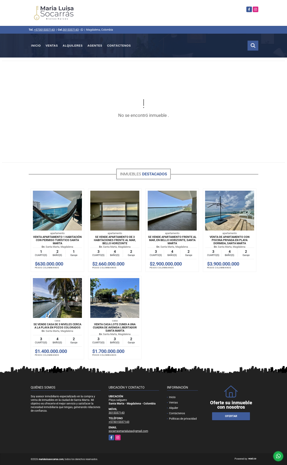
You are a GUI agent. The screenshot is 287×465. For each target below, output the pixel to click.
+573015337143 (44, 29)
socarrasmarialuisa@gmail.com (128, 431)
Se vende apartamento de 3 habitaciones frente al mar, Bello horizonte (115, 240)
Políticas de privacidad (183, 418)
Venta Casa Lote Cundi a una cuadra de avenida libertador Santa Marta (115, 327)
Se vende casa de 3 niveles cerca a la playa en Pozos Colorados (57, 326)
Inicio (36, 45)
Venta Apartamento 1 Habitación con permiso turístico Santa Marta (57, 240)
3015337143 (71, 29)
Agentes (94, 45)
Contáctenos (119, 45)
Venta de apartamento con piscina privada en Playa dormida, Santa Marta (230, 240)
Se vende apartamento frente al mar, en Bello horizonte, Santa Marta (172, 240)
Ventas (52, 45)
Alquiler (173, 407)
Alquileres (73, 45)
